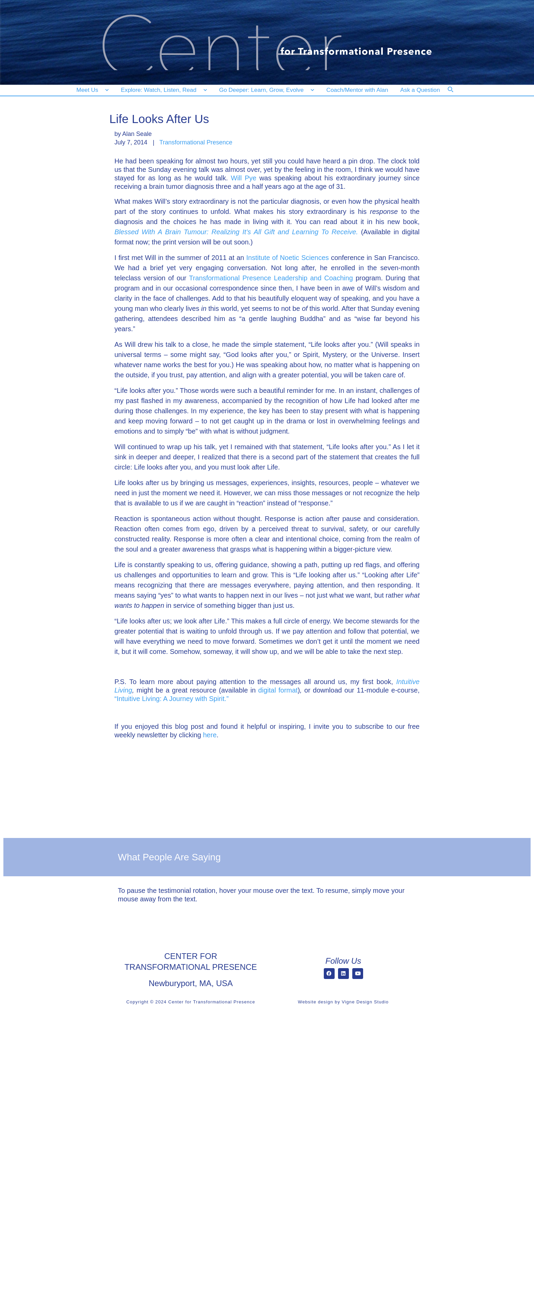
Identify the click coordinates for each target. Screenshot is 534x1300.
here (210, 735)
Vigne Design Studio (365, 1001)
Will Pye (243, 178)
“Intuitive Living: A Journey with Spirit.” (172, 698)
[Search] (455, 94)
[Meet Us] (93, 90)
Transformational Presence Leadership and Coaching (271, 278)
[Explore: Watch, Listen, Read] (163, 90)
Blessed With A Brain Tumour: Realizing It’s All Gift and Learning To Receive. (236, 232)
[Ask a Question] (422, 90)
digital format (278, 690)
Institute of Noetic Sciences (287, 257)
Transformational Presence (195, 142)
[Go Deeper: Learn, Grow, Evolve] (265, 90)
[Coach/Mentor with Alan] (357, 90)
